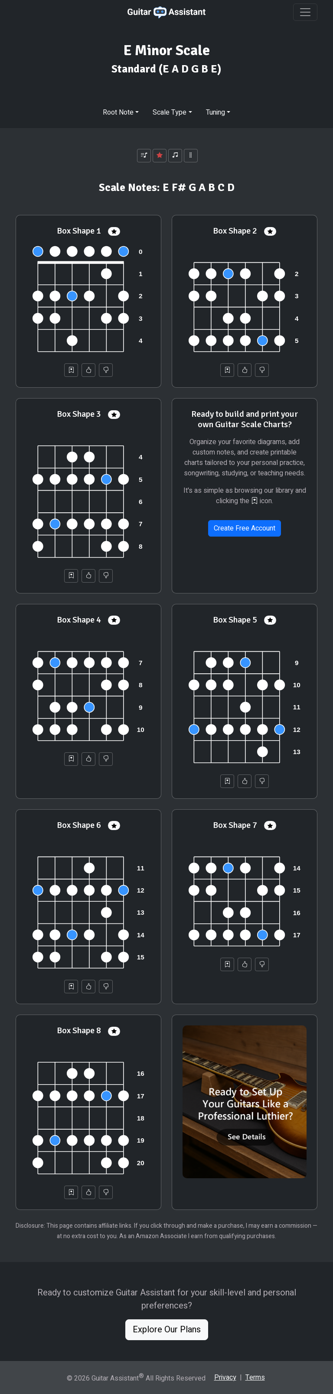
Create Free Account (244, 528)
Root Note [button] (118, 112)
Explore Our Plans (167, 1329)
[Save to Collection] (71, 370)
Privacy (225, 1377)
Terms (255, 1377)
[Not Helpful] (106, 370)
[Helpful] (88, 370)
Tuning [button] (215, 112)
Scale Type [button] (169, 112)
